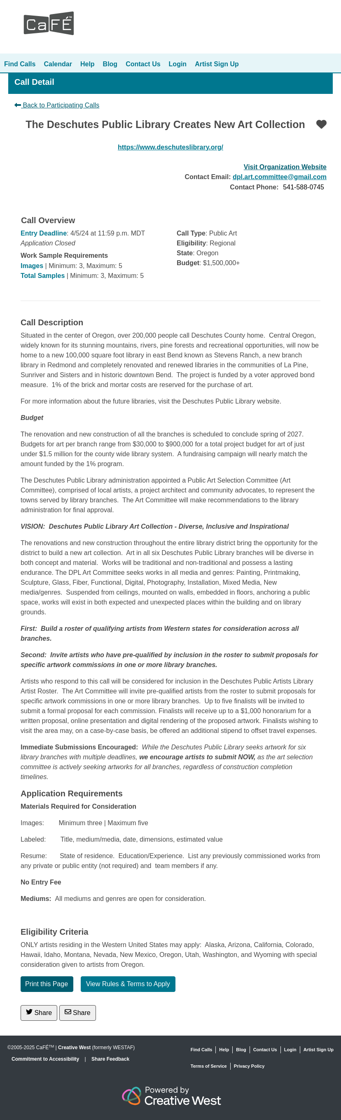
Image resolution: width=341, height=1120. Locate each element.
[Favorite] (321, 124)
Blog (110, 64)
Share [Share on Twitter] (39, 1012)
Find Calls (19, 64)
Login (178, 64)
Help (87, 64)
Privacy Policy (249, 1066)
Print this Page (46, 983)
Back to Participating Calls (56, 105)
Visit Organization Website (285, 166)
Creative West (74, 1047)
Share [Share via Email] (78, 1012)
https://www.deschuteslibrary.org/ (170, 147)
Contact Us (143, 64)
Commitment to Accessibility (46, 1059)
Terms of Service (209, 1066)
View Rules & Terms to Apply (128, 983)
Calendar (58, 64)
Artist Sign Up (217, 64)
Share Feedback (110, 1059)
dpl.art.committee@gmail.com (280, 176)
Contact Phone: (254, 187)
